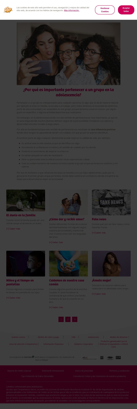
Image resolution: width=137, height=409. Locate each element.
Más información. (71, 10)
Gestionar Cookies (104, 10)
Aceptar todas (126, 9)
